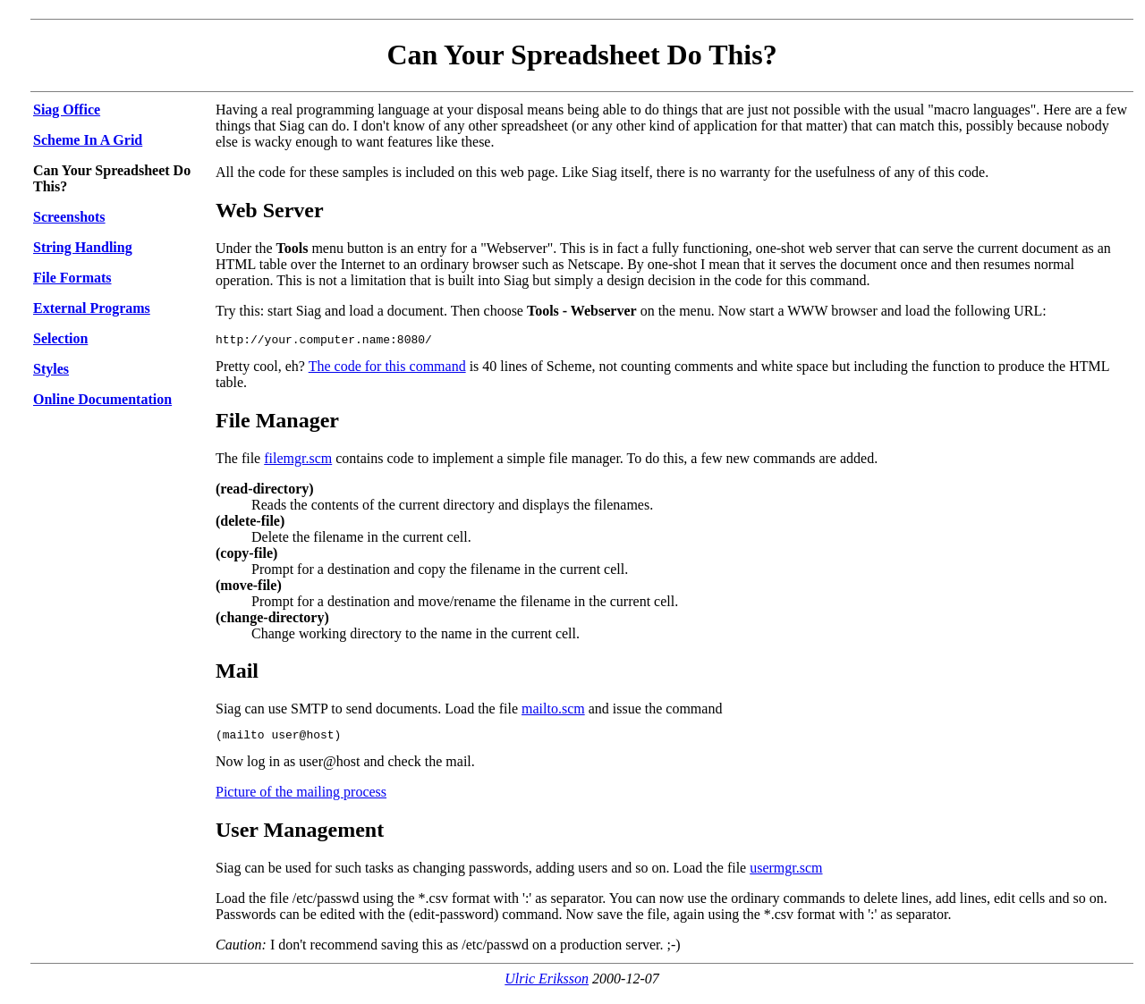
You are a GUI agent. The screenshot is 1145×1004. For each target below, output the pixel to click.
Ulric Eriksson (547, 983)
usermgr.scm (786, 873)
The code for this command (387, 368)
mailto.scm (553, 711)
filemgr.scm (298, 460)
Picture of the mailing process (301, 797)
